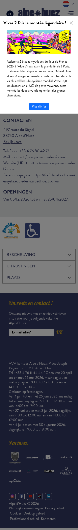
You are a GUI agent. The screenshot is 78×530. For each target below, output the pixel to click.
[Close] (71, 23)
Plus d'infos (39, 106)
